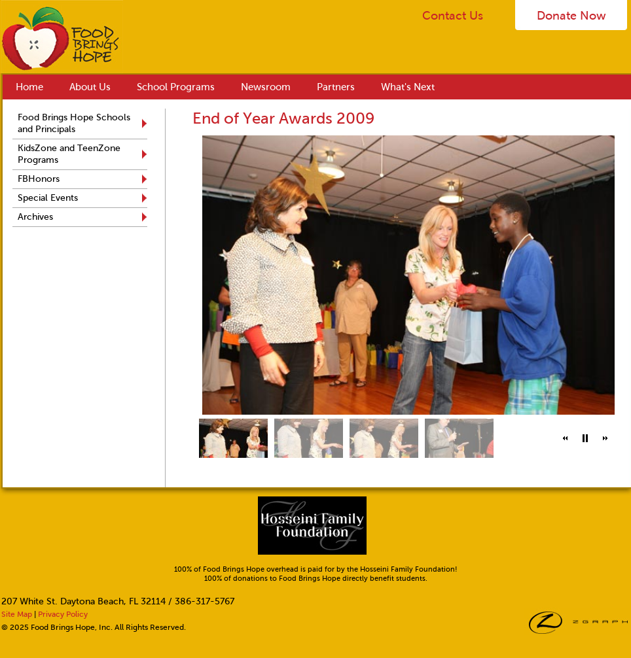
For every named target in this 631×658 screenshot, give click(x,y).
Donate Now (571, 15)
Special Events (48, 198)
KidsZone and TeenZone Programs (69, 154)
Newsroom (266, 87)
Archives (35, 217)
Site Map (16, 614)
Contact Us (452, 15)
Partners (336, 87)
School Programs (176, 87)
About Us (90, 87)
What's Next (408, 87)
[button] (565, 438)
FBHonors (39, 179)
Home (29, 87)
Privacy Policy (63, 614)
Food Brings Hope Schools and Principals (74, 123)
